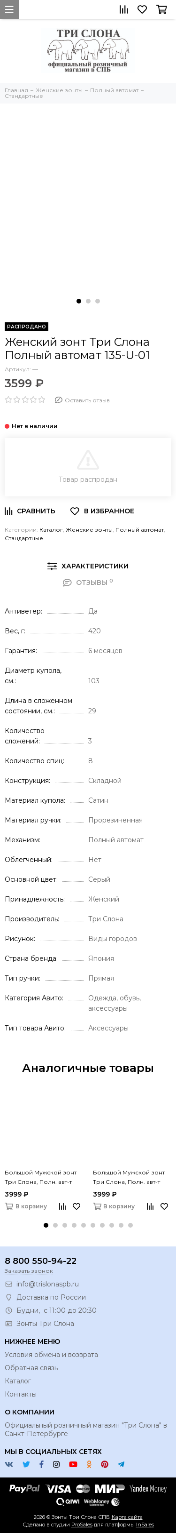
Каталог (51, 529)
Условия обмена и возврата (51, 1354)
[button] (79, 301)
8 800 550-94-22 (41, 1261)
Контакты (21, 1394)
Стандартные (24, 538)
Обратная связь (31, 1368)
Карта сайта (127, 1517)
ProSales (81, 1524)
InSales (145, 1524)
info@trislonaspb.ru (47, 1284)
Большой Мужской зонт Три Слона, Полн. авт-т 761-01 (41, 1178)
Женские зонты (89, 529)
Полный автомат (139, 529)
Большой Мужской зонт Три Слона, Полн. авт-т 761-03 (129, 1178)
